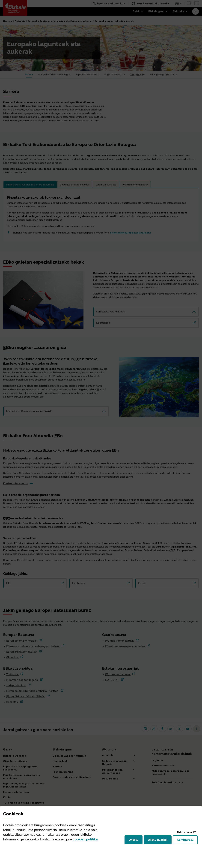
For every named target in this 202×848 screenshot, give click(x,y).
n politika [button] (85, 839)
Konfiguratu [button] (187, 840)
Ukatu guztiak (158, 840)
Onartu (136, 840)
